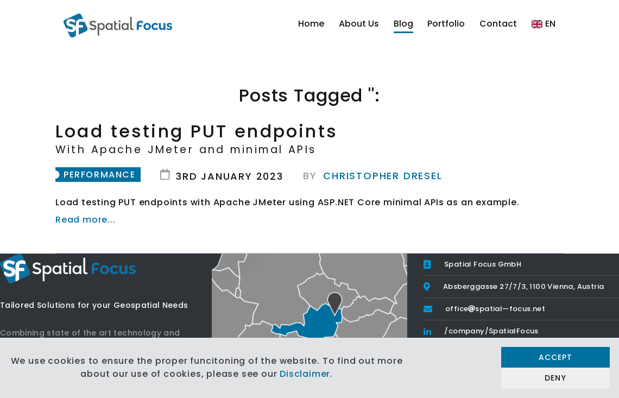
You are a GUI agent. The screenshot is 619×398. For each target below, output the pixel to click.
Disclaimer (305, 374)
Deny (555, 377)
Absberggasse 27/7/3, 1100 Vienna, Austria (523, 286)
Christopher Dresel (382, 176)
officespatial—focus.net (495, 309)
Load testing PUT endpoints (309, 137)
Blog (403, 23)
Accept (555, 357)
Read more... (85, 219)
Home (311, 23)
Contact (498, 23)
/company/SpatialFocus (491, 331)
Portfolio (446, 23)
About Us (359, 23)
